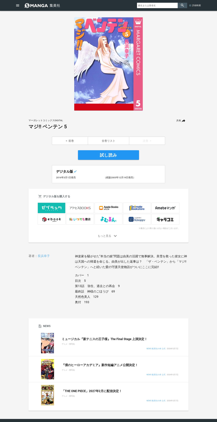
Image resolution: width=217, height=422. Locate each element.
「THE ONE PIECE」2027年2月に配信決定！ (92, 391)
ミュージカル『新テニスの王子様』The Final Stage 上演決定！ (104, 339)
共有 (178, 120)
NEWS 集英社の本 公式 (155, 349)
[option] (108, 63)
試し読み (108, 155)
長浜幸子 (44, 256)
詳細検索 (196, 5)
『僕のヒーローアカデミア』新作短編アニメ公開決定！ (100, 365)
